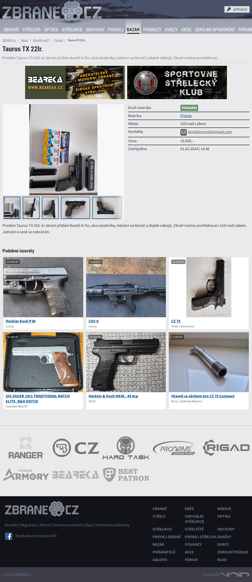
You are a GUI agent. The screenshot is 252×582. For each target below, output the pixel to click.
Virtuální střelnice (194, 519)
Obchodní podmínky (112, 525)
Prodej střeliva (201, 536)
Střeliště (194, 529)
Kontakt (11, 525)
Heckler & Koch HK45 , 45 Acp (113, 396)
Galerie (160, 559)
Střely (159, 516)
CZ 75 (175, 321)
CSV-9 (93, 321)
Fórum (191, 559)
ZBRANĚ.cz (9, 40)
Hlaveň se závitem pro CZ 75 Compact (203, 396)
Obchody (95, 29)
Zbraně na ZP (41, 40)
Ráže (189, 508)
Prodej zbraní (167, 536)
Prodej (115, 29)
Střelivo (31, 29)
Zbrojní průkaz (232, 552)
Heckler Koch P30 (20, 321)
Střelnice (72, 29)
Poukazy (152, 29)
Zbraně (11, 29)
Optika (51, 29)
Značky (224, 536)
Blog (222, 559)
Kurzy (171, 29)
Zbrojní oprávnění (215, 29)
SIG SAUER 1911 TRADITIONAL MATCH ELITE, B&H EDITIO (38, 398)
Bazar (133, 29)
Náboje (224, 508)
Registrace (29, 525)
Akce (186, 29)
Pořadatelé (164, 552)
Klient (45, 525)
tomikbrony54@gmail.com (206, 131)
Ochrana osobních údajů (72, 525)
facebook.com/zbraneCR (36, 535)
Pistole (58, 40)
